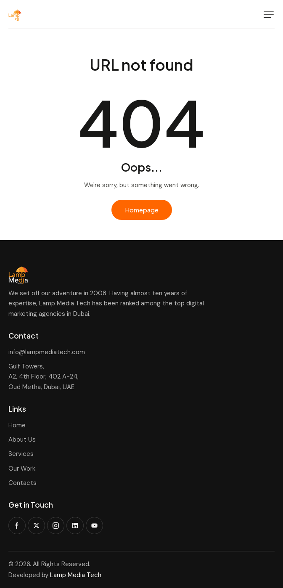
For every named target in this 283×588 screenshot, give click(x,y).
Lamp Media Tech (75, 575)
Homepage (142, 210)
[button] (269, 14)
